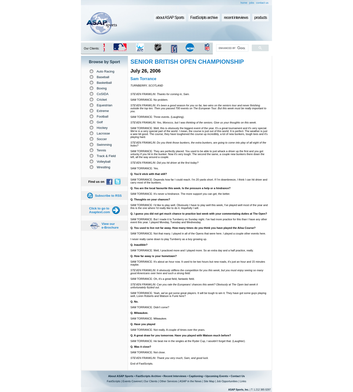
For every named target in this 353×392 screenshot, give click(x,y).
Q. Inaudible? (139, 244)
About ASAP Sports (120, 376)
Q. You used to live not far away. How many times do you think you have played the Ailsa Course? (193, 227)
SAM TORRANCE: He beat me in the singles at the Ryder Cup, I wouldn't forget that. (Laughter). (187, 341)
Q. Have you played (142, 324)
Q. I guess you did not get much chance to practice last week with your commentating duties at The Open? (198, 213)
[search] (232, 48)
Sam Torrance (143, 79)
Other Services (168, 381)
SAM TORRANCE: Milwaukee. (148, 318)
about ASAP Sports (170, 17)
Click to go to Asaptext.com (99, 210)
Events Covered (132, 381)
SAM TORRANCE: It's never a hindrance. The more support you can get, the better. (180, 193)
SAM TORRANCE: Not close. (147, 352)
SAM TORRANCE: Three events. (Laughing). (157, 116)
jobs (251, 2)
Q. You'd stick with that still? (148, 173)
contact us (262, 2)
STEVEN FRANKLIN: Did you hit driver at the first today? (164, 162)
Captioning (196, 376)
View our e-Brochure (109, 225)
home (243, 2)
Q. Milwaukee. (139, 312)
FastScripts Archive (148, 376)
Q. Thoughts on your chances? (150, 199)
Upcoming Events (216, 376)
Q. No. (134, 301)
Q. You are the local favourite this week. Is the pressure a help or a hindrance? (180, 188)
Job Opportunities (227, 381)
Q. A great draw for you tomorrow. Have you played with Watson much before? (180, 335)
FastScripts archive (204, 17)
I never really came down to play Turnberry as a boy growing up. (168, 239)
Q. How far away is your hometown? (153, 256)
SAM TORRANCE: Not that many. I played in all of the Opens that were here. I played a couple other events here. (198, 233)
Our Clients (150, 381)
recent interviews (236, 17)
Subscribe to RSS (108, 195)
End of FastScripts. (141, 363)
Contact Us (238, 376)
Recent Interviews (175, 376)
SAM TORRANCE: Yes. (144, 168)
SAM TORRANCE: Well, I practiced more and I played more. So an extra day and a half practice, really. (191, 250)
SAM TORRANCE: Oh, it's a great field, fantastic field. (162, 278)
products (260, 17)
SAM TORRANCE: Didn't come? (149, 307)
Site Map (209, 381)
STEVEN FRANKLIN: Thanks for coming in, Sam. (159, 94)
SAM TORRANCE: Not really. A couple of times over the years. (167, 329)
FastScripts (113, 381)
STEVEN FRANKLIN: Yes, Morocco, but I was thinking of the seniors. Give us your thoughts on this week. (193, 122)
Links (243, 381)
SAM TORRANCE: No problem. (149, 99)
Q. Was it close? (140, 346)
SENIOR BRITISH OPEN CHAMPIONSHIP (187, 61)
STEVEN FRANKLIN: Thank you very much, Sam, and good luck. (169, 357)
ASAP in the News (190, 381)
